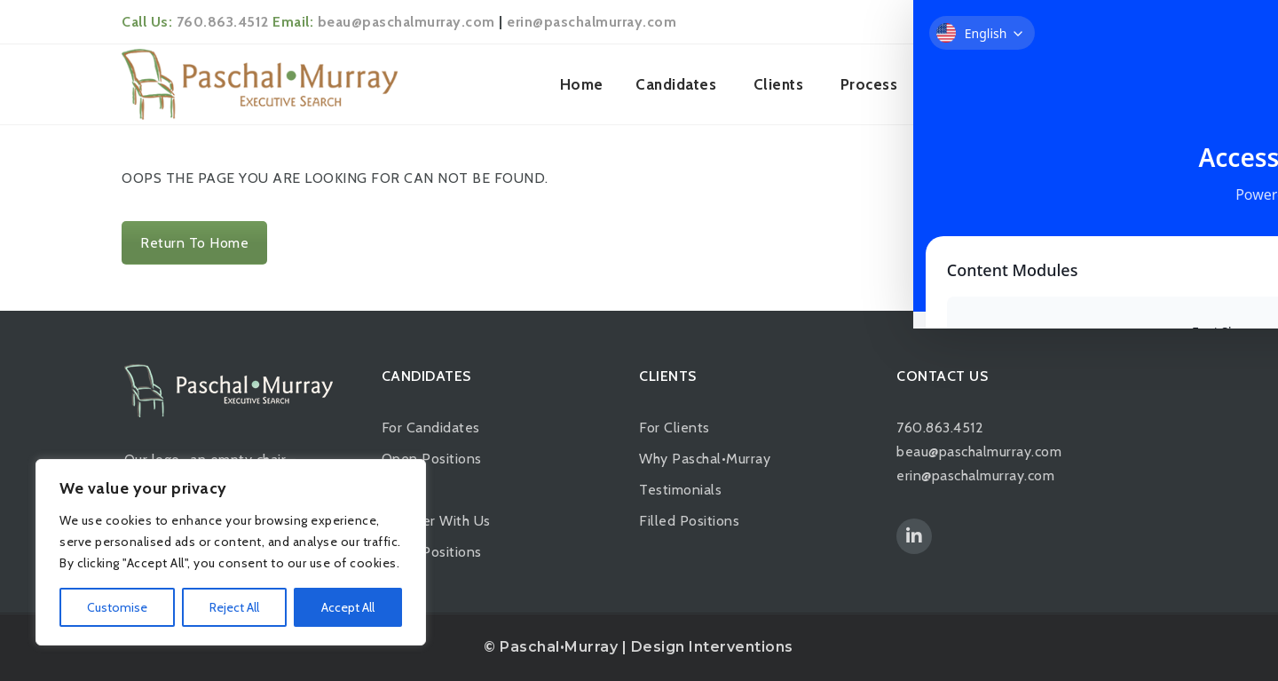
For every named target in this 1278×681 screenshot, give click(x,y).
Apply (401, 489)
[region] (231, 552)
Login (1129, 21)
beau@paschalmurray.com (406, 21)
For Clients (674, 427)
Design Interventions (712, 646)
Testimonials (680, 489)
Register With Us (436, 520)
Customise (117, 607)
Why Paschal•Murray (704, 458)
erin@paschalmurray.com (591, 21)
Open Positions (432, 458)
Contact (1113, 84)
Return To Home (194, 242)
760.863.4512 (223, 21)
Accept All (348, 607)
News (1034, 84)
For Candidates (431, 427)
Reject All (234, 607)
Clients (778, 84)
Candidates (675, 84)
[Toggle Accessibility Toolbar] (1237, 300)
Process (869, 84)
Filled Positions (432, 551)
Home (582, 84)
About (957, 84)
